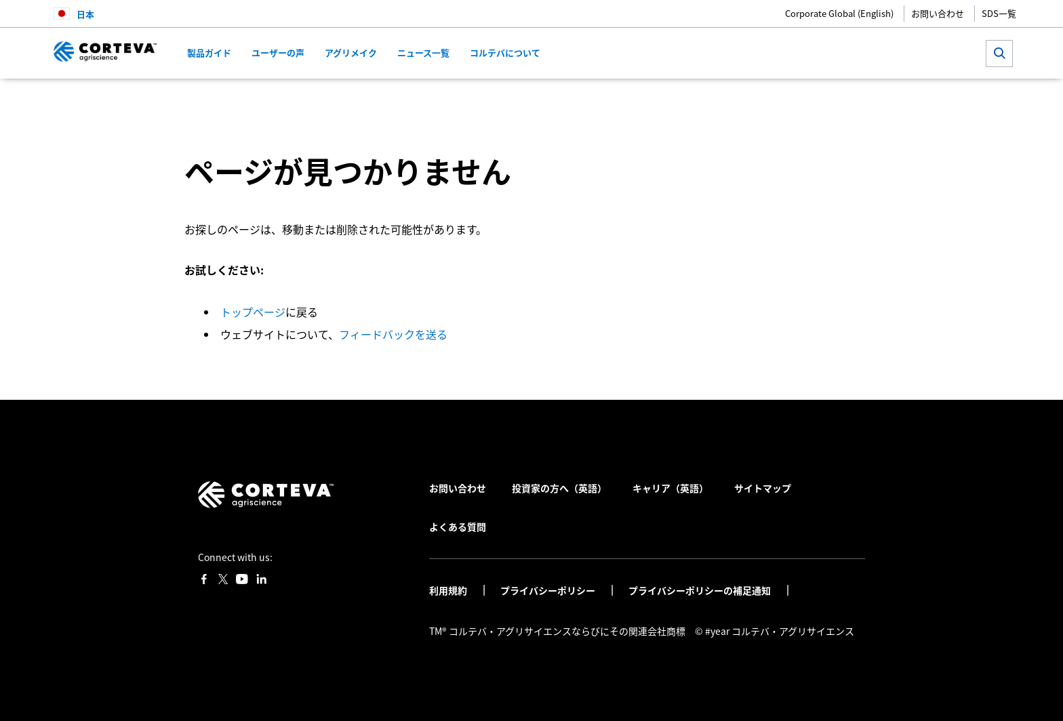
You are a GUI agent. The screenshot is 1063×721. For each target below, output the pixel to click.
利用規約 (449, 590)
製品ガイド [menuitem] (209, 52)
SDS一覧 (999, 13)
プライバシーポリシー (548, 590)
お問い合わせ (937, 13)
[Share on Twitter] (803, 98)
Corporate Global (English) (839, 13)
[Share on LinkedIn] (825, 98)
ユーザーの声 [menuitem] (278, 52)
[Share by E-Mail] (870, 98)
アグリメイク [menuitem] (351, 52)
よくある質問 (457, 526)
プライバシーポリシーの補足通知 (700, 590)
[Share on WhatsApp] (847, 98)
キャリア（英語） (670, 488)
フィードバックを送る (393, 334)
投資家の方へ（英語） (559, 488)
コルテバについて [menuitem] (505, 52)
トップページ (252, 312)
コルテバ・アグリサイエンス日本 (235, 98)
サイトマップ (762, 488)
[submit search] (999, 53)
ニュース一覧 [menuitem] (423, 52)
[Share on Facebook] (780, 98)
